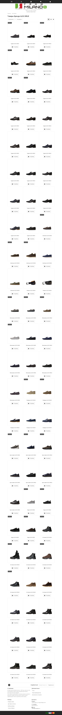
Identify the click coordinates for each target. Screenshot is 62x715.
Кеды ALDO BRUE (31, 510)
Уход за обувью (11, 708)
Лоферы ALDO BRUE (31, 400)
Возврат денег (11, 701)
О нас (33, 690)
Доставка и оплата (12, 703)
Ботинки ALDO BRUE (47, 537)
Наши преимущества (36, 692)
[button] (31, 1)
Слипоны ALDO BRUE (47, 235)
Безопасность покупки (37, 694)
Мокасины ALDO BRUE (15, 318)
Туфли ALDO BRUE (15, 43)
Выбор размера (11, 706)
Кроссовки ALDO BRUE (15, 455)
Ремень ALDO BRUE (31, 290)
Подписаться (34, 685)
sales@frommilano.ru (36, 708)
